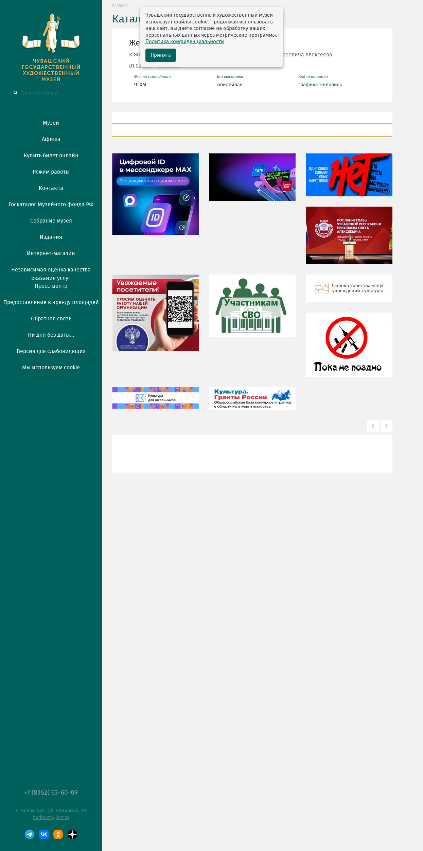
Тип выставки (229, 77)
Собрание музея (51, 221)
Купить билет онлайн (51, 155)
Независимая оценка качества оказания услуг (51, 273)
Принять (161, 55)
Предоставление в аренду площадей (51, 302)
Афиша (51, 139)
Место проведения (152, 77)
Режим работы (51, 172)
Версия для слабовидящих (51, 351)
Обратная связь (51, 318)
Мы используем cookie (51, 367)
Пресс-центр (51, 286)
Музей (51, 123)
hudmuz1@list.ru (51, 817)
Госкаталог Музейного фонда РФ (50, 204)
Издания (51, 237)
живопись (330, 85)
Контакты (51, 188)
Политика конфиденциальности (184, 41)
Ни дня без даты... (51, 335)
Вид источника (313, 77)
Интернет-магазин (51, 253)
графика (308, 85)
